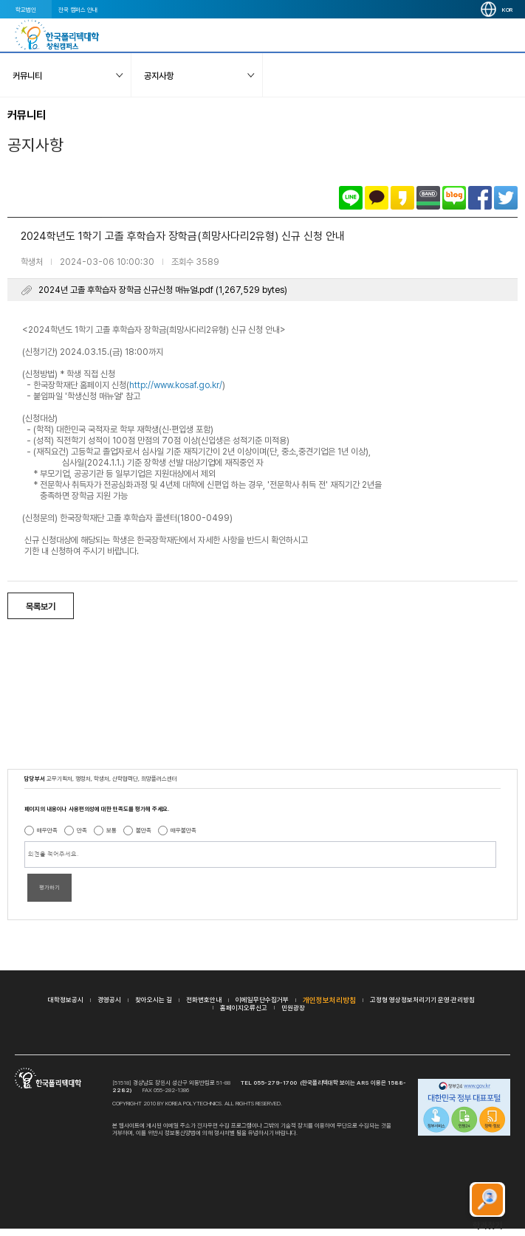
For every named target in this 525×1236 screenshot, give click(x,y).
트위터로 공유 (506, 198)
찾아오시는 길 (153, 999)
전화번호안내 (204, 999)
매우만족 (47, 830)
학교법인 (26, 9)
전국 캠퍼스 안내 (77, 9)
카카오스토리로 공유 (402, 198)
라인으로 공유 (351, 198)
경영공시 (109, 999)
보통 (111, 830)
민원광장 (293, 1008)
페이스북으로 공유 (480, 198)
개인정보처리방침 (329, 999)
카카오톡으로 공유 (376, 198)
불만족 (143, 830)
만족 (82, 830)
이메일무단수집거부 (262, 999)
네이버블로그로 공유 (454, 198)
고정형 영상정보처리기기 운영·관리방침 (422, 999)
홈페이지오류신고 (243, 1008)
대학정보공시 (65, 999)
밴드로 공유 (428, 198)
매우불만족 (183, 830)
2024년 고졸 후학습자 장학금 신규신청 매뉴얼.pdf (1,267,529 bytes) (162, 290)
